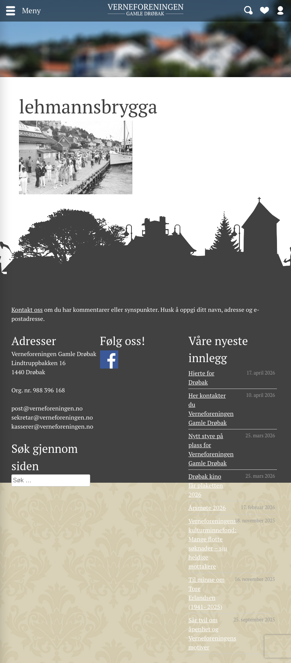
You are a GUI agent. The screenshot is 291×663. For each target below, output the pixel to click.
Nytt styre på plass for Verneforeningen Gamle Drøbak (210, 449)
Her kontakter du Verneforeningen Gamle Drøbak (210, 409)
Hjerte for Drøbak (201, 377)
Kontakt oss (27, 309)
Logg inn (280, 9)
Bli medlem (264, 9)
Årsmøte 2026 (206, 507)
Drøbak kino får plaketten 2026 (205, 485)
